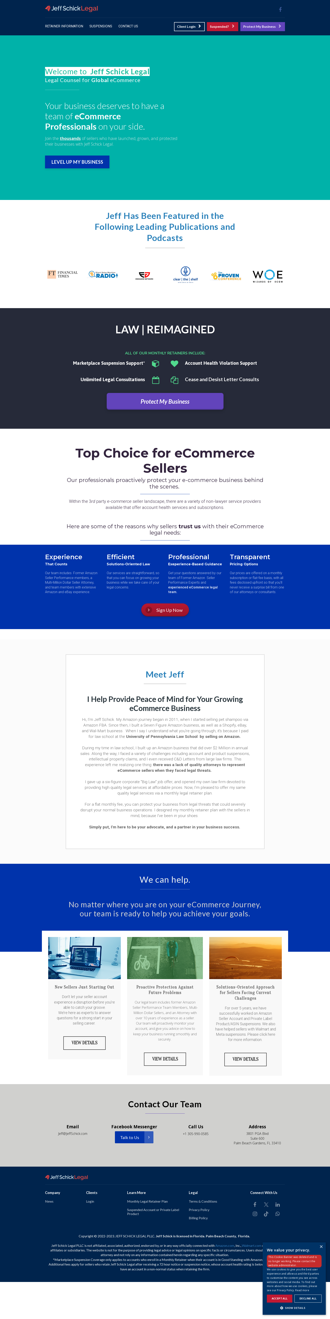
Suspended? (222, 26)
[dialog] (294, 1278)
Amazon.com (224, 1245)
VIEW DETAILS (84, 1042)
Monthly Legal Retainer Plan (147, 1201)
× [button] (321, 1246)
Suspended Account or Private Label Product (153, 1211)
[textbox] (113, 71)
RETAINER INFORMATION (64, 26)
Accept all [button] (280, 1298)
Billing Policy (198, 1217)
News (49, 1201)
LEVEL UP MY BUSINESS (77, 162)
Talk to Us (136, 1137)
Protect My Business (262, 26)
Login (90, 1201)
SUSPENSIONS (100, 26)
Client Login (189, 26)
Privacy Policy (199, 1209)
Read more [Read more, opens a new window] (302, 1290)
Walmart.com (251, 1245)
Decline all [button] (308, 1298)
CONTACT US (128, 26)
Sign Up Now (164, 610)
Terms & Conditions (203, 1201)
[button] (294, 1308)
